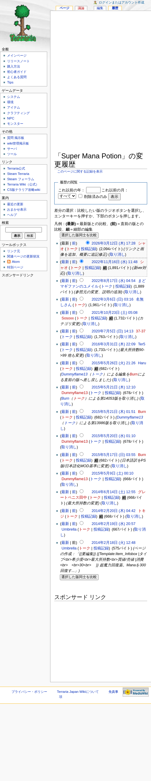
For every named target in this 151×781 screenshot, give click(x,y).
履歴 (115, 8)
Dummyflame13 (74, 374)
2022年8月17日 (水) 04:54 (114, 281)
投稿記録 (88, 249)
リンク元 (13, 251)
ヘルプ (12, 214)
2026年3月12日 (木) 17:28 (114, 243)
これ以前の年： (71, 190)
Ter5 (141, 344)
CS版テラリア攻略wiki (23, 189)
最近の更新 (15, 204)
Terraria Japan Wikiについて (78, 691)
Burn (134, 374)
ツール (12, 154)
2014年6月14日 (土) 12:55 (114, 492)
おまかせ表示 (17, 209)
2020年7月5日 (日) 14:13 (113, 331)
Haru (142, 363)
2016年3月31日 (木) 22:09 (114, 344)
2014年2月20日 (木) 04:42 (114, 511)
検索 (5, 222)
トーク (72, 249)
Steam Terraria (18, 173)
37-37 (140, 331)
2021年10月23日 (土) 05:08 (115, 313)
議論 (81, 8)
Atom (16, 261)
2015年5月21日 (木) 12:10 (114, 387)
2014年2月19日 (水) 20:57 (114, 524)
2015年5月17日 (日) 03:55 (114, 455)
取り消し (117, 254)
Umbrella (69, 529)
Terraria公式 (16, 168)
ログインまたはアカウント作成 (121, 2)
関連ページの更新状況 (23, 256)
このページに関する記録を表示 (80, 171)
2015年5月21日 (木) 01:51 (114, 412)
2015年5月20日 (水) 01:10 (114, 436)
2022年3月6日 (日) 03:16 (113, 299)
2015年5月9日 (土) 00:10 (113, 473)
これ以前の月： (114, 190)
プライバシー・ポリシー (29, 691)
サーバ (12, 148)
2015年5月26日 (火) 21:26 (114, 363)
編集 (100, 8)
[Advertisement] (73, 82)
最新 (65, 262)
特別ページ (15, 267)
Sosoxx (68, 318)
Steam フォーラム (20, 179)
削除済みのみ (95, 197)
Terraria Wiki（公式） (23, 184)
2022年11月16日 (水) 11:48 (115, 262)
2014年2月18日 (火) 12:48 (114, 543)
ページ (64, 8)
